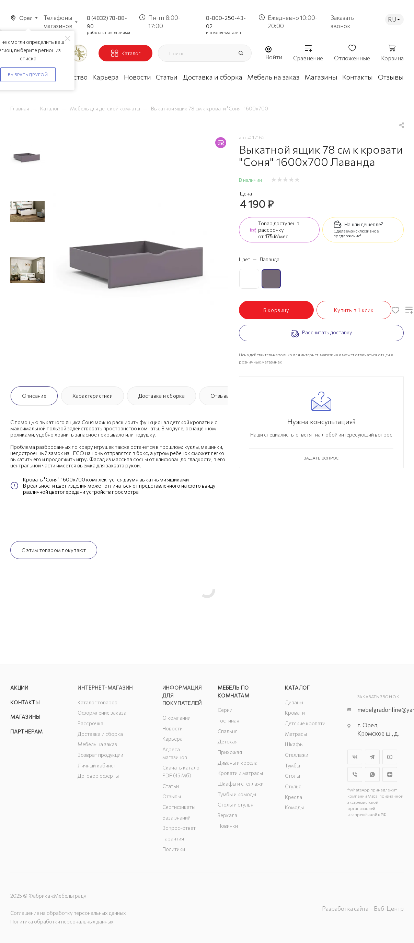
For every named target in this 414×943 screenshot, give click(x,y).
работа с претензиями (108, 32)
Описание (34, 396)
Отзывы (220, 396)
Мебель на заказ (97, 744)
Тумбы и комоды (237, 794)
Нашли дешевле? (363, 224)
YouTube (389, 757)
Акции (19, 687)
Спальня (228, 731)
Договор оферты (98, 776)
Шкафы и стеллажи (241, 783)
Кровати (295, 712)
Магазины (25, 717)
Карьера (172, 739)
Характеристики (92, 396)
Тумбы (292, 765)
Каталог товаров (97, 702)
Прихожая (230, 752)
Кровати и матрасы (240, 773)
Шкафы (294, 744)
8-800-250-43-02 (226, 21)
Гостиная (228, 720)
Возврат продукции (100, 755)
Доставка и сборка (161, 396)
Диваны (294, 702)
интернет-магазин (223, 32)
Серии (225, 710)
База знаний (176, 817)
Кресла (293, 797)
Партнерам (26, 731)
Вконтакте (354, 757)
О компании (176, 718)
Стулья (293, 786)
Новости (172, 728)
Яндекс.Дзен (389, 774)
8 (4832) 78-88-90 (107, 21)
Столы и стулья (235, 804)
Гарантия (173, 838)
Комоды (294, 807)
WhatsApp (372, 774)
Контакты (24, 702)
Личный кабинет (97, 765)
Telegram (372, 757)
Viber (354, 774)
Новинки (228, 826)
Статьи (170, 786)
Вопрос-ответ (179, 828)
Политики (173, 849)
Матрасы (296, 734)
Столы (292, 776)
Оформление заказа (102, 712)
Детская (228, 741)
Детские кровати (305, 723)
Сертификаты (178, 807)
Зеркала (227, 815)
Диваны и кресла (237, 763)
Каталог (297, 687)
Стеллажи (296, 755)
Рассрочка (90, 723)
